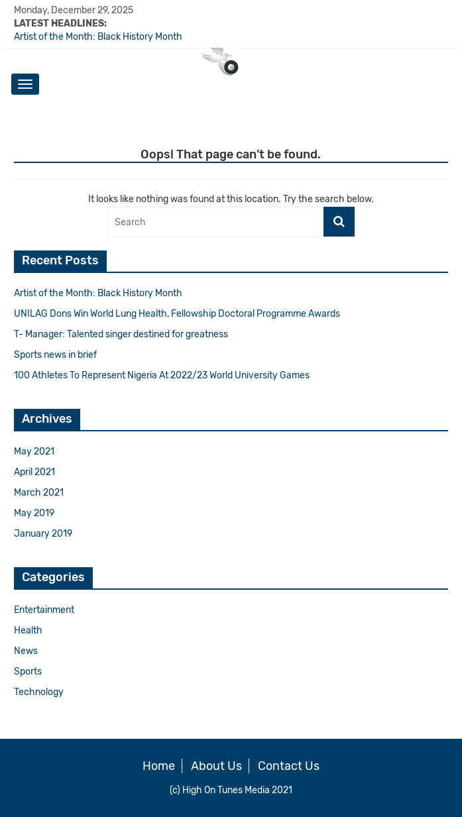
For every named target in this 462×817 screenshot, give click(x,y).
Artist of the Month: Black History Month (98, 36)
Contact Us (288, 766)
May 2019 (34, 513)
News (26, 651)
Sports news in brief (55, 354)
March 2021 (39, 492)
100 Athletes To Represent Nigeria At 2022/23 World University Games (162, 375)
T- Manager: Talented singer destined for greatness (121, 334)
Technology (39, 692)
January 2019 (43, 533)
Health (28, 630)
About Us (216, 766)
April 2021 (34, 472)
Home (159, 766)
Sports (28, 671)
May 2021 (34, 451)
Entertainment (44, 610)
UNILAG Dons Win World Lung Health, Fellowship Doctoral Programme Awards (177, 313)
